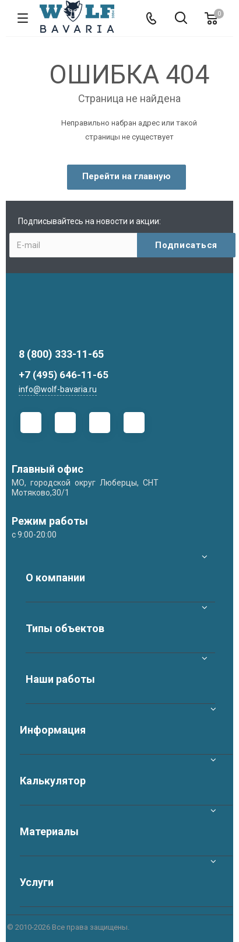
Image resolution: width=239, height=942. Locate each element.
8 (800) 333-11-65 (61, 354)
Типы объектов (65, 628)
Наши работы (60, 679)
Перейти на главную (126, 176)
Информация (53, 730)
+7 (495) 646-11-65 (63, 375)
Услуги (37, 882)
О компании (55, 577)
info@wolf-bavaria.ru (58, 389)
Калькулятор (53, 780)
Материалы (49, 831)
